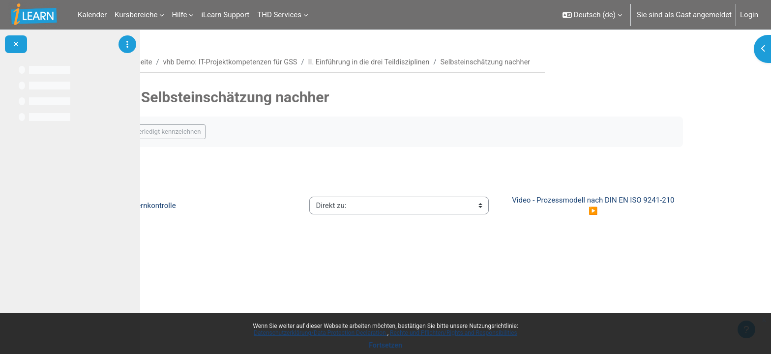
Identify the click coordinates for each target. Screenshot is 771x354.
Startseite (186, 62)
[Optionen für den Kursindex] (127, 44)
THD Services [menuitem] (279, 14)
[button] (592, 15)
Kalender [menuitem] (92, 14)
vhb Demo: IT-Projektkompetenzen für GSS (281, 62)
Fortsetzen (385, 345)
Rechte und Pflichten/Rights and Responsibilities (453, 332)
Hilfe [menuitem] (179, 14)
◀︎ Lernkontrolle (198, 205)
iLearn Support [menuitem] (225, 14)
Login (749, 14)
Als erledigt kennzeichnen (213, 132)
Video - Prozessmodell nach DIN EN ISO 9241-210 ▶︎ (643, 206)
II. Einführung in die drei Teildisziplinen (424, 62)
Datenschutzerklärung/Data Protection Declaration (320, 332)
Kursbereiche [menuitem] (136, 14)
